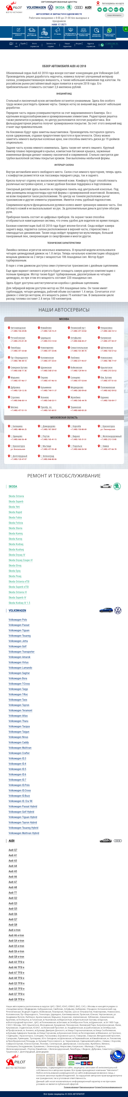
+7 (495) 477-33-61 (48, 360)
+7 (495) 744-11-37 (48, 390)
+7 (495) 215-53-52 (108, 370)
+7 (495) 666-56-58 (78, 449)
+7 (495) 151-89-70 (78, 350)
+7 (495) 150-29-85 (18, 331)
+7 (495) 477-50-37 (108, 341)
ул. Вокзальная (18, 449)
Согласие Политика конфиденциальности (108, 1087)
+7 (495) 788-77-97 (108, 360)
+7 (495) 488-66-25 (18, 429)
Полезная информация (71, 1087)
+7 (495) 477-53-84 (78, 380)
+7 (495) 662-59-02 (108, 390)
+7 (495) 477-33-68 (18, 350)
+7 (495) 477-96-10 (48, 380)
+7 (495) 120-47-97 (18, 459)
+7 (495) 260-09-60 (78, 390)
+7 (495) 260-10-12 (108, 331)
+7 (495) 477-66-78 (108, 449)
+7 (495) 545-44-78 (78, 400)
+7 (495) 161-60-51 (48, 410)
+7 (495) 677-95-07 (78, 360)
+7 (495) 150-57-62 (108, 350)
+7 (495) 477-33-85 (48, 350)
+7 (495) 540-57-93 (48, 370)
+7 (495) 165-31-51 (78, 439)
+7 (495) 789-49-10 (18, 360)
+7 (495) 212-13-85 (108, 439)
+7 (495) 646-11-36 (18, 370)
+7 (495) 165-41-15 (48, 439)
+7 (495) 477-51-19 (18, 410)
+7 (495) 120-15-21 (48, 331)
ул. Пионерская (108, 429)
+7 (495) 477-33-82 (78, 331)
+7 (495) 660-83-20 (78, 410)
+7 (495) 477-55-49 (48, 449)
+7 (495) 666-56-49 (18, 439)
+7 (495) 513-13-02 (48, 341)
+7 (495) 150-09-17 (108, 400)
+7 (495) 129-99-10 (78, 370)
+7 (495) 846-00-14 (18, 400)
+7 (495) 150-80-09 (78, 429)
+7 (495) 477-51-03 (108, 380)
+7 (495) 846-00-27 (78, 341)
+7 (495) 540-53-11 (48, 400)
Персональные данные (87, 1087)
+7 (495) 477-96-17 (18, 380)
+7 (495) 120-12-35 (18, 390)
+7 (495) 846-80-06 (48, 459)
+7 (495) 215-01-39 (18, 341)
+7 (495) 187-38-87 (48, 429)
